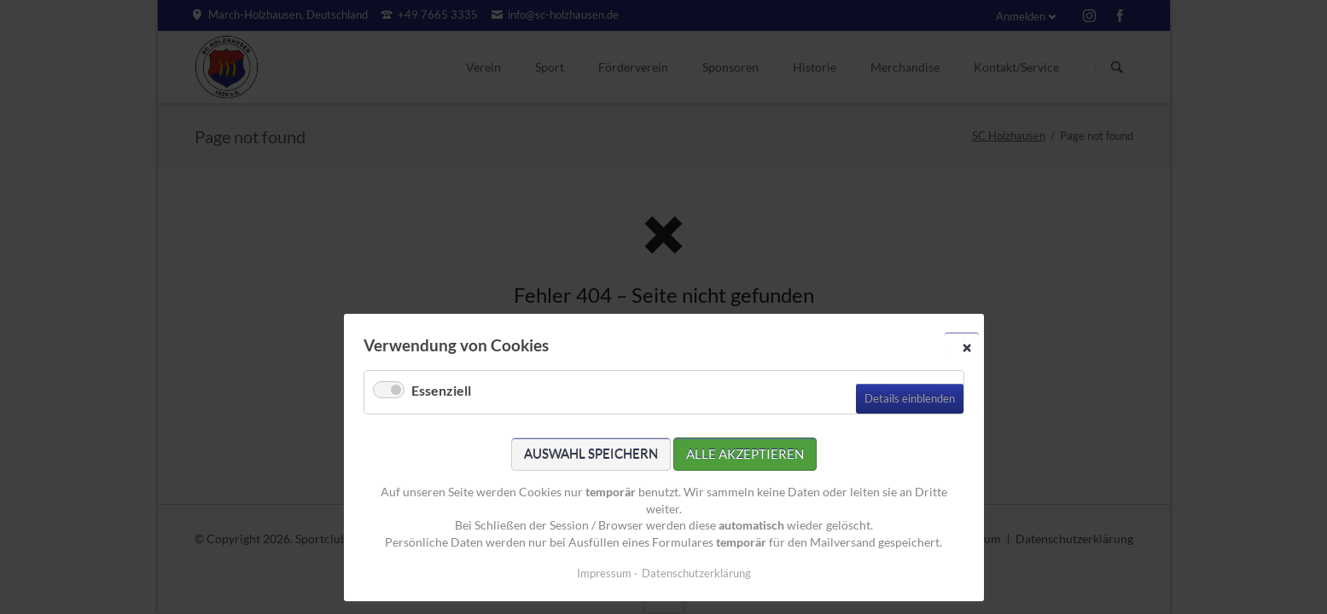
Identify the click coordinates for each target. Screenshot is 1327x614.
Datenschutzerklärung (696, 573)
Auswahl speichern (591, 453)
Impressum (604, 573)
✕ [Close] (967, 347)
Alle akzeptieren (745, 453)
